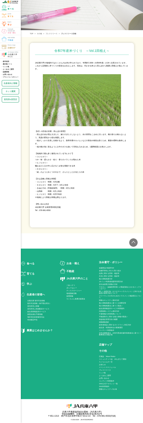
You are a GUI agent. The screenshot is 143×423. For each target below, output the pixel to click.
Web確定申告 (32, 320)
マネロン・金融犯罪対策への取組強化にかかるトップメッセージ (120, 288)
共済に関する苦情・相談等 (109, 276)
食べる (10, 8)
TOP (31, 33)
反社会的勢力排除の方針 (108, 284)
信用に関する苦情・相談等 (109, 273)
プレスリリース (51, 33)
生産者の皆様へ (36, 294)
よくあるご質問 (105, 375)
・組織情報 (5, 72)
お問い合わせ (104, 378)
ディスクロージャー (74, 291)
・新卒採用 (5, 61)
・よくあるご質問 (7, 69)
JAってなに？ (71, 288)
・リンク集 (5, 67)
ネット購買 (10, 91)
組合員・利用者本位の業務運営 (111, 328)
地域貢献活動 (71, 293)
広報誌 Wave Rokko (107, 356)
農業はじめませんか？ (40, 330)
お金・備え (10, 31)
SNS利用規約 (104, 386)
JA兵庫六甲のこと (10, 54)
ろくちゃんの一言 (106, 362)
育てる (10, 15)
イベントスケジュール (107, 367)
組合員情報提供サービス (36, 312)
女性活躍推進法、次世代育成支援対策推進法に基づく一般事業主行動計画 (120, 334)
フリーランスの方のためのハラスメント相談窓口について (120, 297)
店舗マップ (105, 344)
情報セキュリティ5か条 (108, 389)
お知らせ (102, 365)
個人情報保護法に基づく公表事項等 (112, 303)
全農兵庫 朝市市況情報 (36, 301)
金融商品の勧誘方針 (106, 268)
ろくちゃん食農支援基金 (75, 299)
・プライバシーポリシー (9, 77)
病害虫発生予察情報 (35, 314)
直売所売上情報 (33, 306)
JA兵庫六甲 (10, 2)
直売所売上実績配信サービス (38, 309)
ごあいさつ (70, 285)
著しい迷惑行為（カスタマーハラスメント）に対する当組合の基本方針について (120, 292)
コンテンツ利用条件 (106, 330)
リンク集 (102, 373)
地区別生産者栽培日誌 (35, 317)
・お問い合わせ (6, 74)
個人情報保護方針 (106, 279)
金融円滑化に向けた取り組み (110, 271)
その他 (39, 33)
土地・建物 (10, 39)
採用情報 (69, 296)
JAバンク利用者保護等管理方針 (111, 282)
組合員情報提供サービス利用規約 (111, 308)
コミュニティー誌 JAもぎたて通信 (112, 359)
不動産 (70, 271)
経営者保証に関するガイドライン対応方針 (115, 325)
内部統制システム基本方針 (109, 311)
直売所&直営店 (10, 99)
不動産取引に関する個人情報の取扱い (113, 317)
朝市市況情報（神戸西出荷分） (39, 303)
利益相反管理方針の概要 (108, 319)
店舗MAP (10, 47)
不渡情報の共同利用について (110, 314)
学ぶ (10, 23)
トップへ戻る (133, 242)
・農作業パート (6, 64)
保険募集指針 (104, 322)
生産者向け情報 (10, 83)
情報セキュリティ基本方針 (109, 300)
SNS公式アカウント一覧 (108, 384)
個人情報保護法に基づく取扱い (111, 306)
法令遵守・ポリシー (110, 262)
